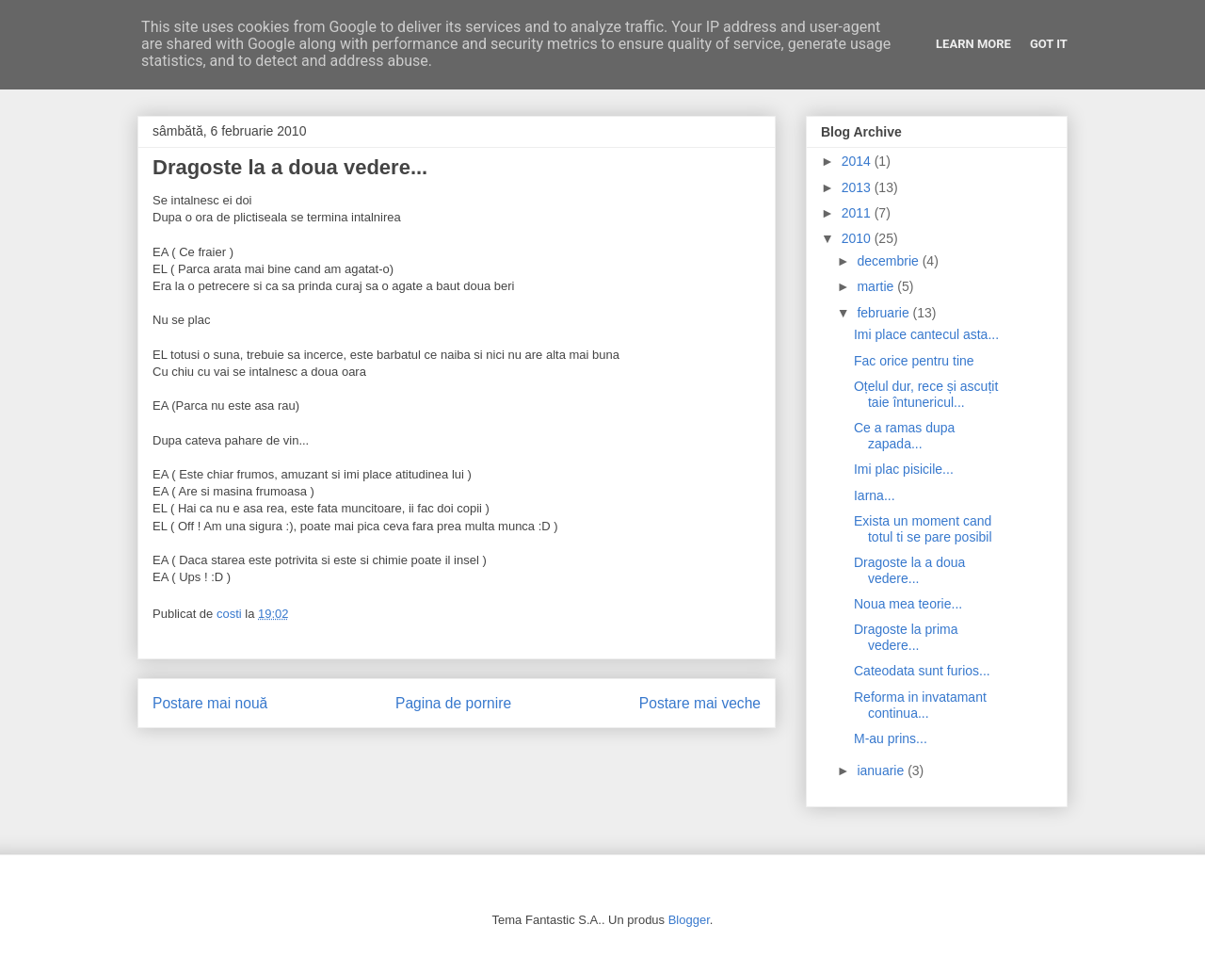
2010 (858, 238)
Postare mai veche (700, 703)
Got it (1049, 44)
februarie (884, 312)
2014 (858, 161)
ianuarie (882, 770)
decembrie (889, 260)
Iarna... (874, 495)
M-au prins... (890, 738)
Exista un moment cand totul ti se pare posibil (923, 528)
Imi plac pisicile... (904, 469)
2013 (858, 187)
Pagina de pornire (453, 703)
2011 (858, 212)
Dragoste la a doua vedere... (909, 570)
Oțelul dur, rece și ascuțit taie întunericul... (926, 394)
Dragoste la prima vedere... (906, 637)
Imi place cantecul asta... (926, 334)
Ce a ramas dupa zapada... (904, 435)
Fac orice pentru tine (914, 360)
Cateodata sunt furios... (922, 670)
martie (877, 286)
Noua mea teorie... (908, 603)
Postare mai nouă (210, 703)
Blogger (689, 920)
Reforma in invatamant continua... (920, 705)
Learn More (973, 44)
